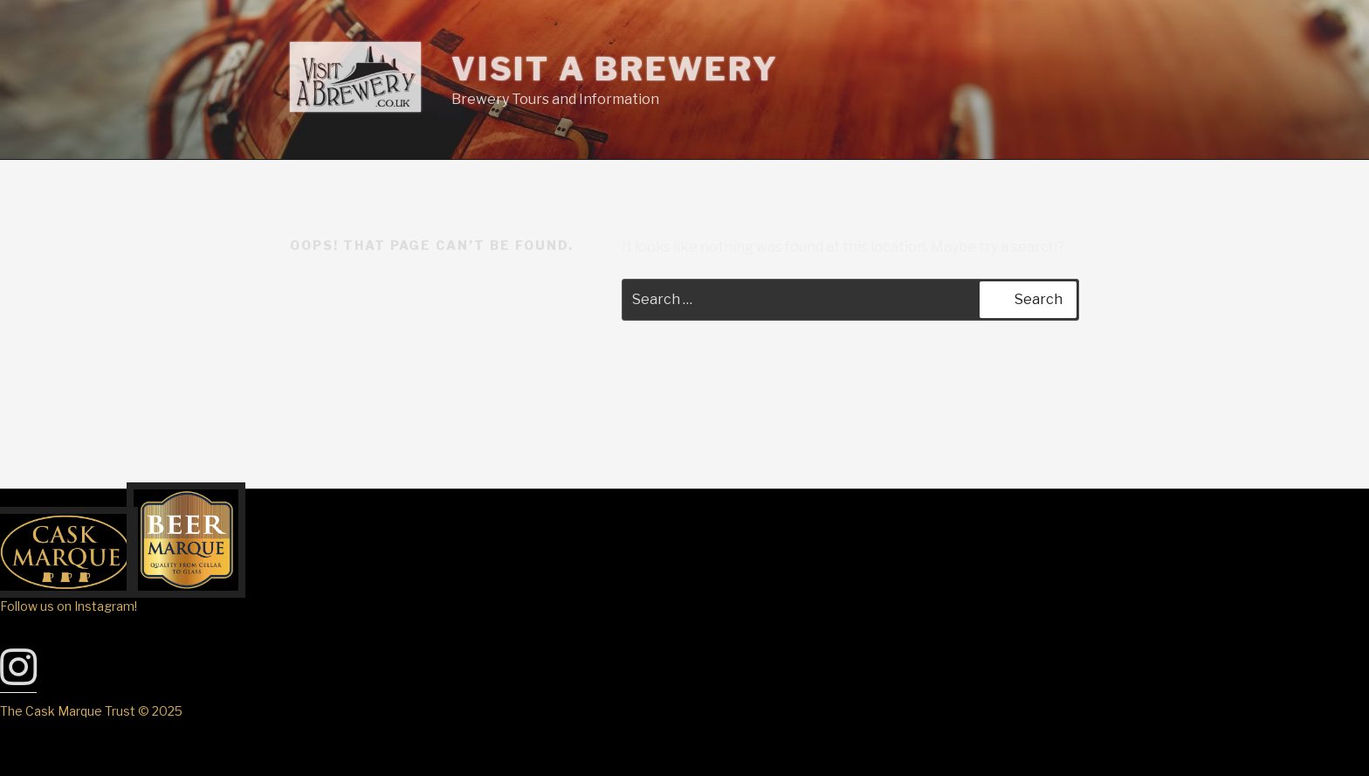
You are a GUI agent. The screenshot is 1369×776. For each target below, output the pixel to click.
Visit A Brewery (615, 69)
